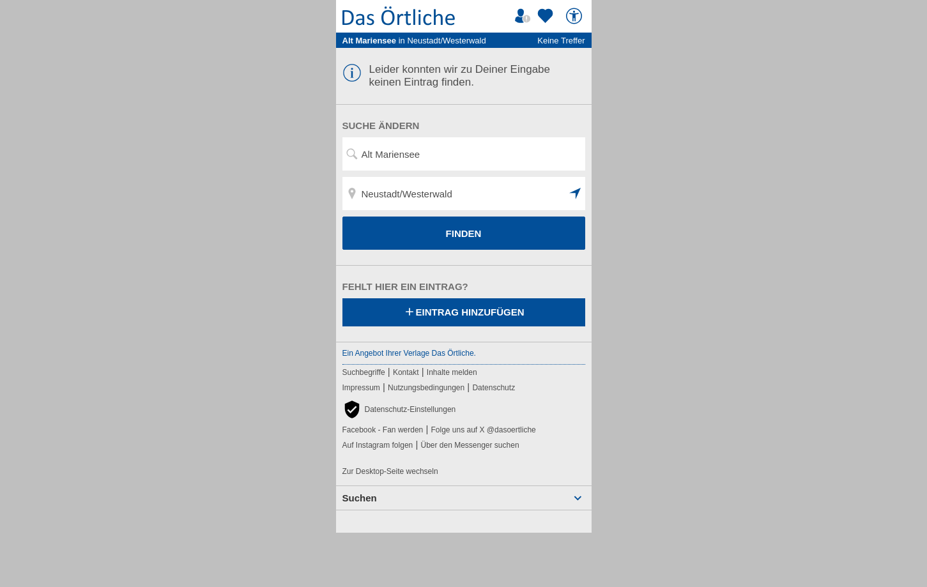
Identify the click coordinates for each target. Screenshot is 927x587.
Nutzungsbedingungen (426, 387)
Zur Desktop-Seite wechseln (390, 471)
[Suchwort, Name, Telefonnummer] (463, 154)
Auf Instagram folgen (377, 445)
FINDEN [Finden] (464, 233)
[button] (575, 193)
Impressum (361, 387)
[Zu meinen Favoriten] (546, 16)
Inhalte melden (452, 372)
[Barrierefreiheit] (575, 16)
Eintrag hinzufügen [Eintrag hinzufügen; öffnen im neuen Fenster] (464, 313)
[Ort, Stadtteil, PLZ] (463, 193)
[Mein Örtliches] (524, 16)
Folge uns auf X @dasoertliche (483, 429)
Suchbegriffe (363, 372)
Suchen (359, 497)
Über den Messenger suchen (469, 445)
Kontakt (406, 372)
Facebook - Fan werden (383, 429)
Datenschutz (493, 387)
